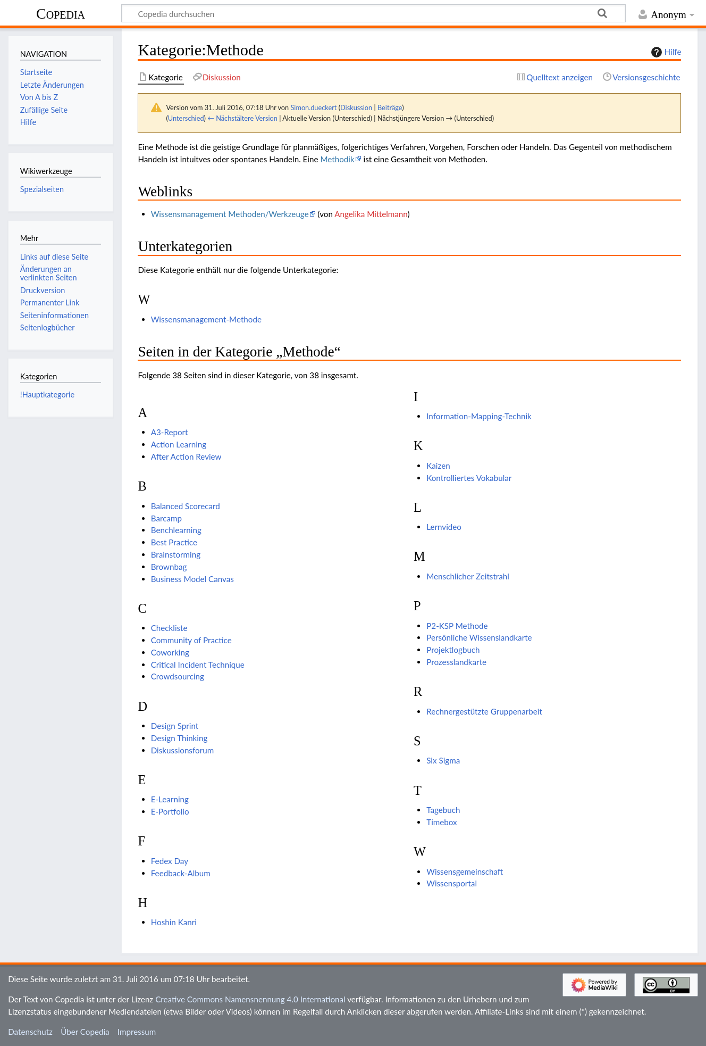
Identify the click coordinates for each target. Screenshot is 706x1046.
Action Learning (179, 444)
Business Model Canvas (192, 579)
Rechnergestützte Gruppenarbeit (484, 711)
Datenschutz (30, 1031)
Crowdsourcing (177, 676)
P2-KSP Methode (457, 625)
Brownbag (169, 566)
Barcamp (166, 518)
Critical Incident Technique (198, 664)
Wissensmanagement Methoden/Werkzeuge (230, 214)
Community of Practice (191, 640)
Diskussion (356, 107)
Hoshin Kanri (174, 922)
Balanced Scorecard (185, 506)
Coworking (170, 652)
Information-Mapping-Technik (479, 416)
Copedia (60, 13)
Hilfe (665, 52)
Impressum (136, 1031)
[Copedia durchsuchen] (373, 13)
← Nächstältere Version (242, 118)
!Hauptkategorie (47, 394)
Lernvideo (443, 527)
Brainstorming (175, 554)
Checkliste (169, 628)
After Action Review (186, 456)
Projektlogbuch (453, 649)
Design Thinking (179, 738)
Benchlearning (176, 530)
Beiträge (389, 107)
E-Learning (170, 799)
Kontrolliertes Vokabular (468, 478)
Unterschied (186, 118)
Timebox (441, 822)
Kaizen (438, 465)
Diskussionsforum (182, 750)
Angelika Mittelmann (370, 214)
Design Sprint (175, 725)
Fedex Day (169, 861)
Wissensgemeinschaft (464, 871)
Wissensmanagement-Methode (206, 319)
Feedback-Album (181, 873)
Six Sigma (443, 760)
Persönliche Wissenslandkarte (479, 637)
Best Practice (174, 542)
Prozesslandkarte (456, 662)
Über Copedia (85, 1031)
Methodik (337, 159)
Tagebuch (443, 810)
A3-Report (169, 432)
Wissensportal (451, 883)
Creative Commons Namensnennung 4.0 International (250, 999)
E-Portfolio (170, 811)
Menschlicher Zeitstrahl (467, 576)
